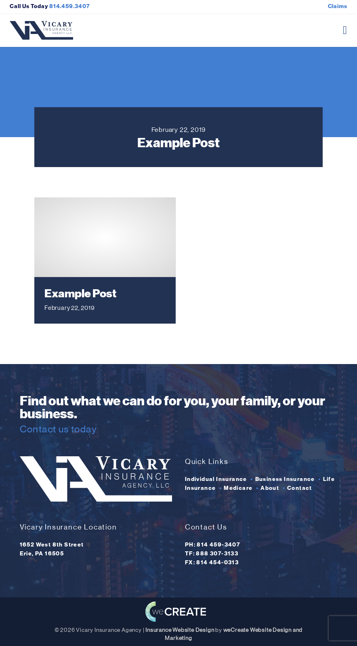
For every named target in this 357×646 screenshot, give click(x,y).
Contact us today (58, 429)
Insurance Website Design (179, 630)
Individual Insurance (216, 479)
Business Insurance (285, 479)
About (269, 488)
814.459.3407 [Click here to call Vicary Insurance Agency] (69, 6)
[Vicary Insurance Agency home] (41, 30)
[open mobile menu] (345, 30)
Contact (299, 488)
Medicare (238, 488)
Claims (337, 6)
